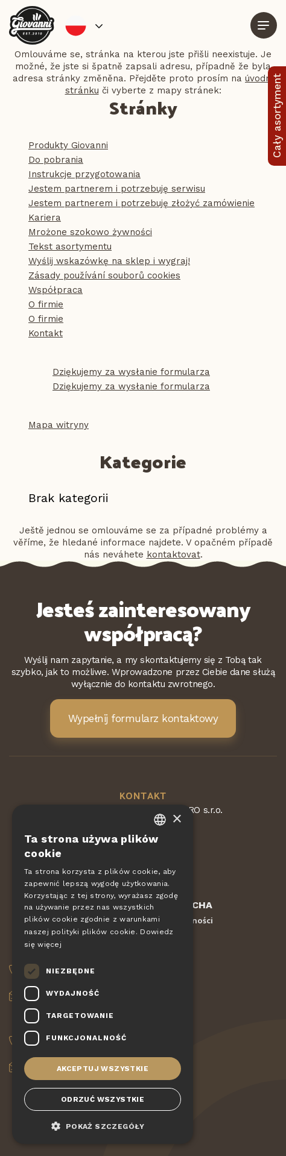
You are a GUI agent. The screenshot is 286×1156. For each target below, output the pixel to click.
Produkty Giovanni (68, 145)
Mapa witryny (58, 424)
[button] (102, 1125)
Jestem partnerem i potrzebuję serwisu (116, 188)
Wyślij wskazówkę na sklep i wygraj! (109, 261)
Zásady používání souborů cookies (104, 275)
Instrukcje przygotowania (84, 174)
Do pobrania (55, 159)
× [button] (176, 819)
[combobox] (160, 820)
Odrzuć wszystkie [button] (102, 1099)
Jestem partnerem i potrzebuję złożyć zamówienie (141, 203)
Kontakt (45, 333)
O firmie (45, 304)
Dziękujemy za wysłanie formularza (131, 371)
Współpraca (55, 289)
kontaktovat (173, 554)
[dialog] (102, 974)
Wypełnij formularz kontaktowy (143, 718)
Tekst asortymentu (70, 246)
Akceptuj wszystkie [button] (102, 1068)
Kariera (44, 217)
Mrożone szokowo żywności (90, 232)
